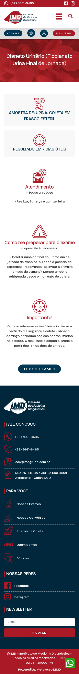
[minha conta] (44, 33)
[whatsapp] (70, 663)
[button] (59, 17)
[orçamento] (31, 33)
